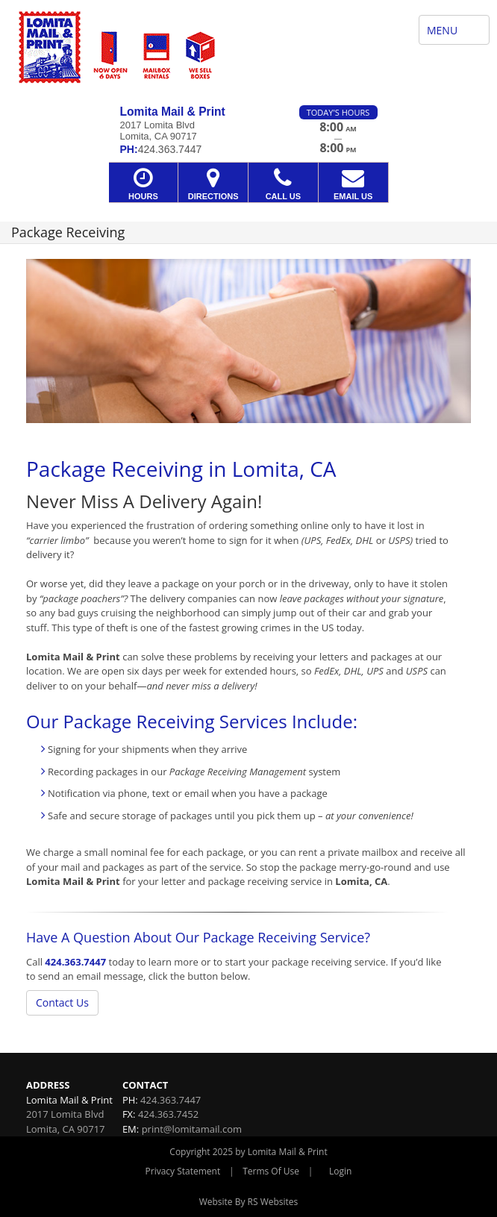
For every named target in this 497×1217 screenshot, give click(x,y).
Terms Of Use (271, 1171)
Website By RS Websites (248, 1201)
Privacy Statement (183, 1171)
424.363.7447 (75, 962)
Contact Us (62, 1002)
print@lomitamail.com (192, 1129)
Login (340, 1171)
